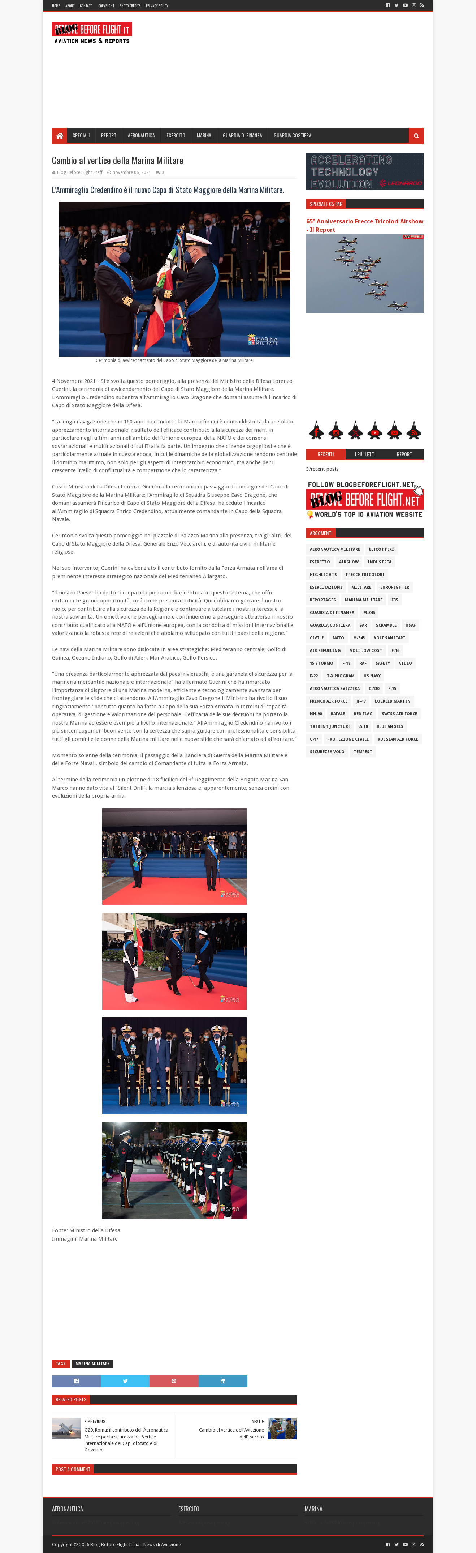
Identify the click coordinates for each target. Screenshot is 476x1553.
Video (405, 663)
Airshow (349, 562)
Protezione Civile (348, 739)
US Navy (372, 676)
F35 (394, 600)
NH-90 (316, 714)
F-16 (395, 650)
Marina (204, 135)
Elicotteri (381, 549)
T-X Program (341, 676)
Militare (361, 587)
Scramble (386, 625)
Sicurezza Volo (327, 752)
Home (56, 5)
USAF (411, 625)
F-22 (314, 676)
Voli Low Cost (366, 650)
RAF (363, 663)
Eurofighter (394, 587)
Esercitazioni (326, 587)
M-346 (369, 612)
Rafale (338, 714)
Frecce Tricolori (365, 574)
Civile (317, 638)
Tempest (363, 752)
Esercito (175, 135)
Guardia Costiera (292, 135)
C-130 (374, 688)
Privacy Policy (157, 5)
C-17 (314, 739)
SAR (363, 625)
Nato (338, 638)
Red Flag (363, 714)
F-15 (392, 688)
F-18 (346, 663)
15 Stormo (321, 663)
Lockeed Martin (393, 701)
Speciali (81, 135)
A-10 (363, 726)
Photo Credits (130, 5)
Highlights (323, 574)
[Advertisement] (292, 69)
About (69, 5)
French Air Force (328, 701)
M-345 (359, 638)
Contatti (86, 5)
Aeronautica (141, 135)
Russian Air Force (398, 739)
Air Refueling (325, 650)
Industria (379, 562)
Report (108, 135)
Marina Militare (92, 1364)
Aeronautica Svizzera (335, 688)
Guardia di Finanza (242, 135)
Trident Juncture (330, 726)
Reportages (323, 600)
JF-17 (361, 701)
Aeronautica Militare (335, 549)
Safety (383, 663)
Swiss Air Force (399, 714)
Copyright (106, 5)
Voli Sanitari (389, 638)
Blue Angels (390, 726)
